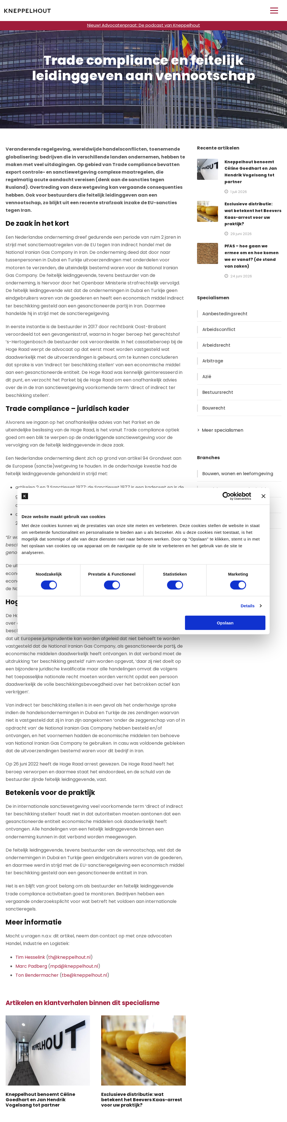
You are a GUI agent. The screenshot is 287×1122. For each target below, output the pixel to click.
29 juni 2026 (241, 233)
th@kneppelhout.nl (69, 957)
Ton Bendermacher (37, 975)
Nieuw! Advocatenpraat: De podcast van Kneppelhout (143, 25)
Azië (206, 377)
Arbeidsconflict (218, 329)
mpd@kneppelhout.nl (74, 966)
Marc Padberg (31, 966)
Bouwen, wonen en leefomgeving (237, 474)
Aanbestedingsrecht (224, 314)
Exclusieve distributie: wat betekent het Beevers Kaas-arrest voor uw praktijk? (141, 1099)
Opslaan (225, 622)
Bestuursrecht (217, 392)
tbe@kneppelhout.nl (84, 975)
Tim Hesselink (30, 957)
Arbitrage (212, 361)
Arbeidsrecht (216, 345)
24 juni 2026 (241, 276)
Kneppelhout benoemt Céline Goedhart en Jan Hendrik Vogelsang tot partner (40, 1099)
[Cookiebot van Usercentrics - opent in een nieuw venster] (226, 496)
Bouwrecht (213, 408)
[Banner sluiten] (263, 496)
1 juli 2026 (238, 191)
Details (248, 605)
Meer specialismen (222, 430)
